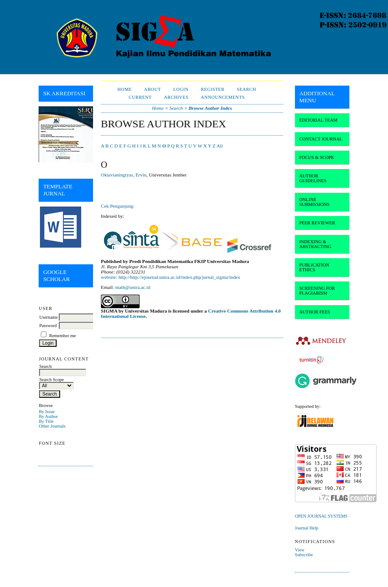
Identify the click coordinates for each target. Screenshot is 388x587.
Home (125, 89)
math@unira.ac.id (132, 287)
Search (246, 89)
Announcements (223, 97)
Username (48, 317)
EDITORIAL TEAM (318, 120)
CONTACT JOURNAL (320, 139)
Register (213, 89)
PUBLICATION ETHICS (314, 267)
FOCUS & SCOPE (316, 157)
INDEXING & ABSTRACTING (315, 244)
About (152, 89)
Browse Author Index (210, 108)
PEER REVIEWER (317, 222)
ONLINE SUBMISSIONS (314, 202)
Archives (176, 97)
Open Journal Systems (321, 516)
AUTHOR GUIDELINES (313, 178)
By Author (48, 416)
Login (181, 89)
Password (48, 325)
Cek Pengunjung (117, 206)
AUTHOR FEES (314, 312)
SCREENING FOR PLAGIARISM (317, 290)
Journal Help (306, 528)
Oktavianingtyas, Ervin (124, 174)
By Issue (46, 411)
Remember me (62, 335)
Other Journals (52, 426)
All (219, 145)
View (300, 549)
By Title (46, 421)
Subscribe (304, 554)
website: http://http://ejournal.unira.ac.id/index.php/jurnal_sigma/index (170, 277)
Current (140, 97)
